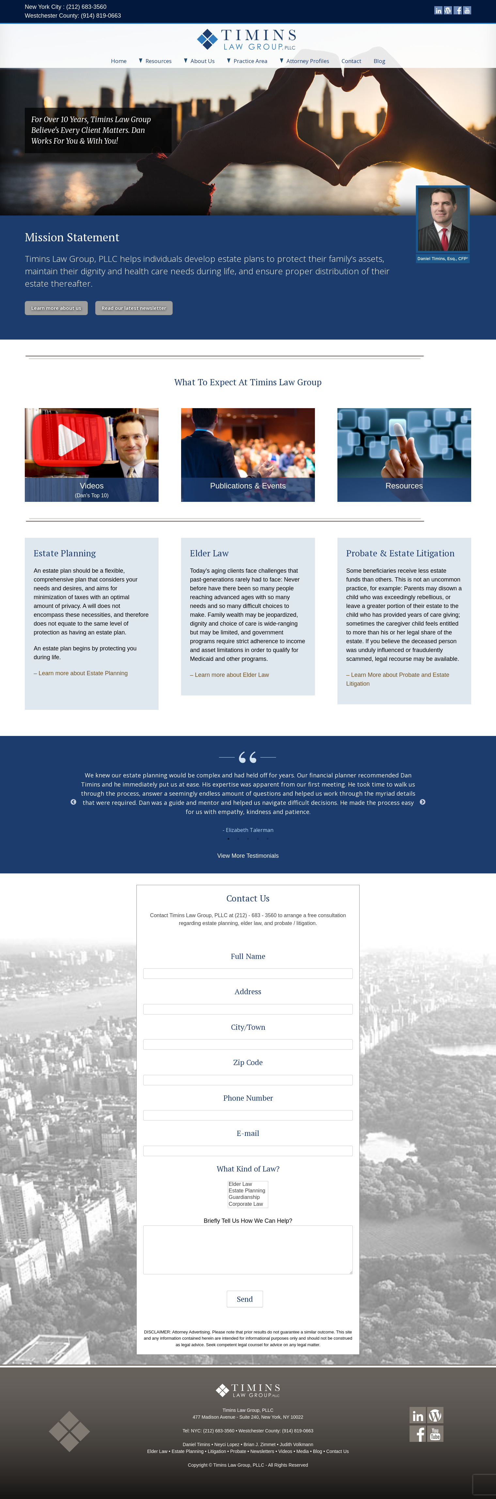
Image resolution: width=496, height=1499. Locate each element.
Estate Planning (248, 1191)
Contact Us (337, 1451)
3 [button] (248, 839)
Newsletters (262, 1451)
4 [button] (258, 839)
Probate (238, 1451)
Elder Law (248, 1184)
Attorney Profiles (304, 61)
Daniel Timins (196, 1444)
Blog (379, 61)
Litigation (217, 1451)
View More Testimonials (248, 856)
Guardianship (248, 1197)
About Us (199, 61)
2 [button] (238, 839)
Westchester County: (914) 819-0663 (73, 15)
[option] (248, 802)
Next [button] (422, 802)
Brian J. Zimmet (260, 1444)
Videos (285, 1451)
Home (119, 61)
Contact (351, 61)
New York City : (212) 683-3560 (65, 7)
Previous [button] (73, 802)
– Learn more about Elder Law (229, 675)
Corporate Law (248, 1204)
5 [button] (267, 839)
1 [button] (228, 839)
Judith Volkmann (296, 1444)
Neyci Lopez (227, 1444)
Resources (155, 61)
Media (302, 1451)
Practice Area (247, 61)
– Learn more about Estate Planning (81, 673)
